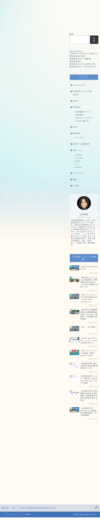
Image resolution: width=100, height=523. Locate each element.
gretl (78, 161)
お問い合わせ (23, 26)
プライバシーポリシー (13, 514)
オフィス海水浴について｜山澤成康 (50, 26)
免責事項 (28, 514)
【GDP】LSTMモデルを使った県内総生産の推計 (32, 251)
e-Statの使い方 (82, 121)
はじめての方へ (79, 85)
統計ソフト (77, 150)
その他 (76, 186)
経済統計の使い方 (12, 138)
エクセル (79, 158)
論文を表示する (33, 129)
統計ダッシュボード (84, 118)
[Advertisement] (33, 301)
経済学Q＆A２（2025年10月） (24, 264)
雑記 (75, 179)
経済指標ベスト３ (83, 112)
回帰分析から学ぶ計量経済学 (82, 93)
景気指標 (79, 115)
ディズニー (80, 138)
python (79, 167)
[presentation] (17, 481)
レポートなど (78, 173)
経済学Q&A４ (16, 257)
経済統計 (77, 107)
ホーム (8, 26)
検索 (6, 270)
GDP (6, 36)
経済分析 (77, 133)
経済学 (76, 101)
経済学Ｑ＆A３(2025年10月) (23, 261)
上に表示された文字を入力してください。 (20, 465)
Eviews (79, 155)
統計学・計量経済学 (81, 144)
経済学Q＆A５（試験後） (21, 254)
